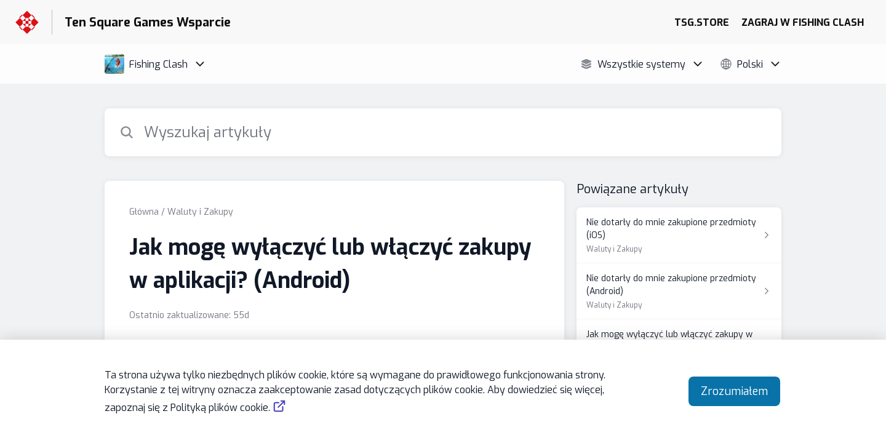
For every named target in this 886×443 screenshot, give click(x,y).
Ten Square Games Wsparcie (148, 22)
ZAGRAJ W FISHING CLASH (802, 22)
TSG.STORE (701, 22)
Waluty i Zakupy (200, 212)
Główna (144, 212)
